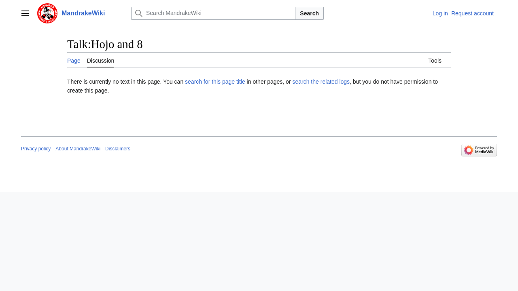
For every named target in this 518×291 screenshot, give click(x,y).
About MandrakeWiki (77, 149)
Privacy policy (36, 149)
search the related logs (321, 81)
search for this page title (215, 81)
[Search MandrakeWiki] (213, 13)
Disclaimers (117, 149)
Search (309, 13)
